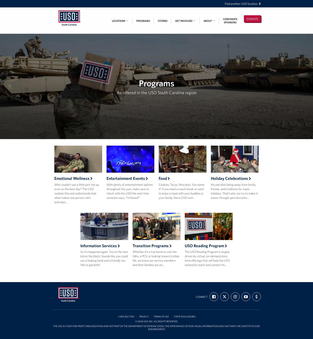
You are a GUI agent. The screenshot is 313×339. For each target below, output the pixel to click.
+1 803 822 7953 (126, 316)
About (209, 20)
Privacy (144, 316)
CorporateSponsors (230, 20)
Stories (162, 20)
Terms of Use (161, 316)
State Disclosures (185, 316)
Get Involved (185, 20)
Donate (252, 19)
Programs (143, 20)
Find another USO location (243, 3)
